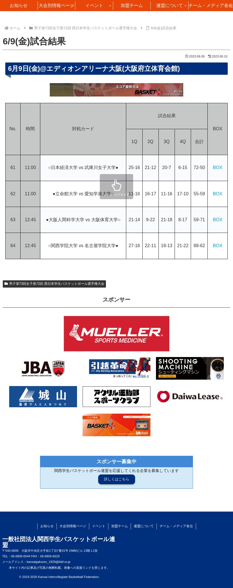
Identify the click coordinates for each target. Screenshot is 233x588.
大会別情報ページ (73, 526)
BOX (217, 167)
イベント (98, 526)
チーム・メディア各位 (176, 526)
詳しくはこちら (116, 479)
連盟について (144, 526)
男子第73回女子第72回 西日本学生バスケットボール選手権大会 (54, 284)
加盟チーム (119, 526)
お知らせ (47, 526)
